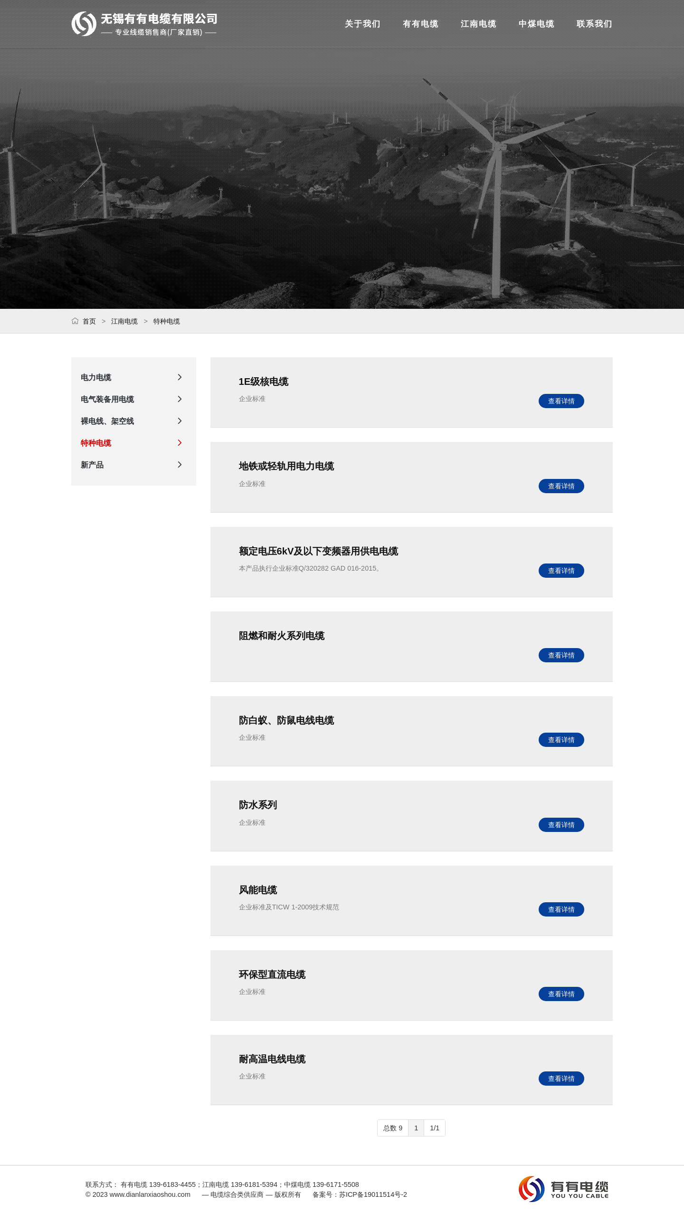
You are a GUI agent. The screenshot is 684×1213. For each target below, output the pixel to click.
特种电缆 (166, 321)
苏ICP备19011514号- (371, 1194)
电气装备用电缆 (134, 399)
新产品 (134, 465)
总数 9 (392, 1128)
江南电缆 (446, 24)
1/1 (434, 1128)
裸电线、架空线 (134, 421)
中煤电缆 (521, 24)
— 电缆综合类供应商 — (144, 24)
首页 (89, 321)
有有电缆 (372, 24)
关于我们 (298, 24)
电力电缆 (134, 378)
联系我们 (595, 24)
